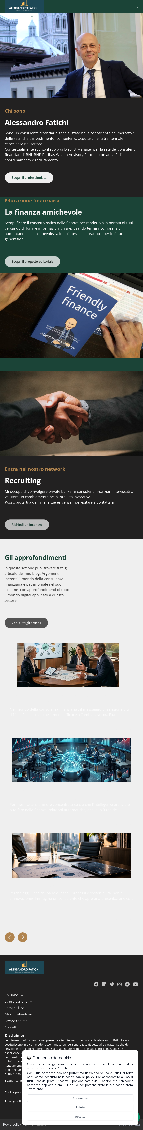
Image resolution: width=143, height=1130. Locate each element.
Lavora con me (16, 1021)
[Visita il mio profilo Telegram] (127, 984)
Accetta (80, 1116)
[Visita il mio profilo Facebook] (96, 984)
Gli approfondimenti (20, 1014)
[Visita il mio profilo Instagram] (119, 984)
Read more (123, 730)
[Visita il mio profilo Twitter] (111, 984)
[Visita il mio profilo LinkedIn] (104, 984)
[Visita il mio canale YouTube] (135, 984)
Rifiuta (80, 1107)
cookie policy (85, 1077)
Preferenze (80, 1098)
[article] (71, 665)
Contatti (11, 1027)
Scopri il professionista (29, 177)
